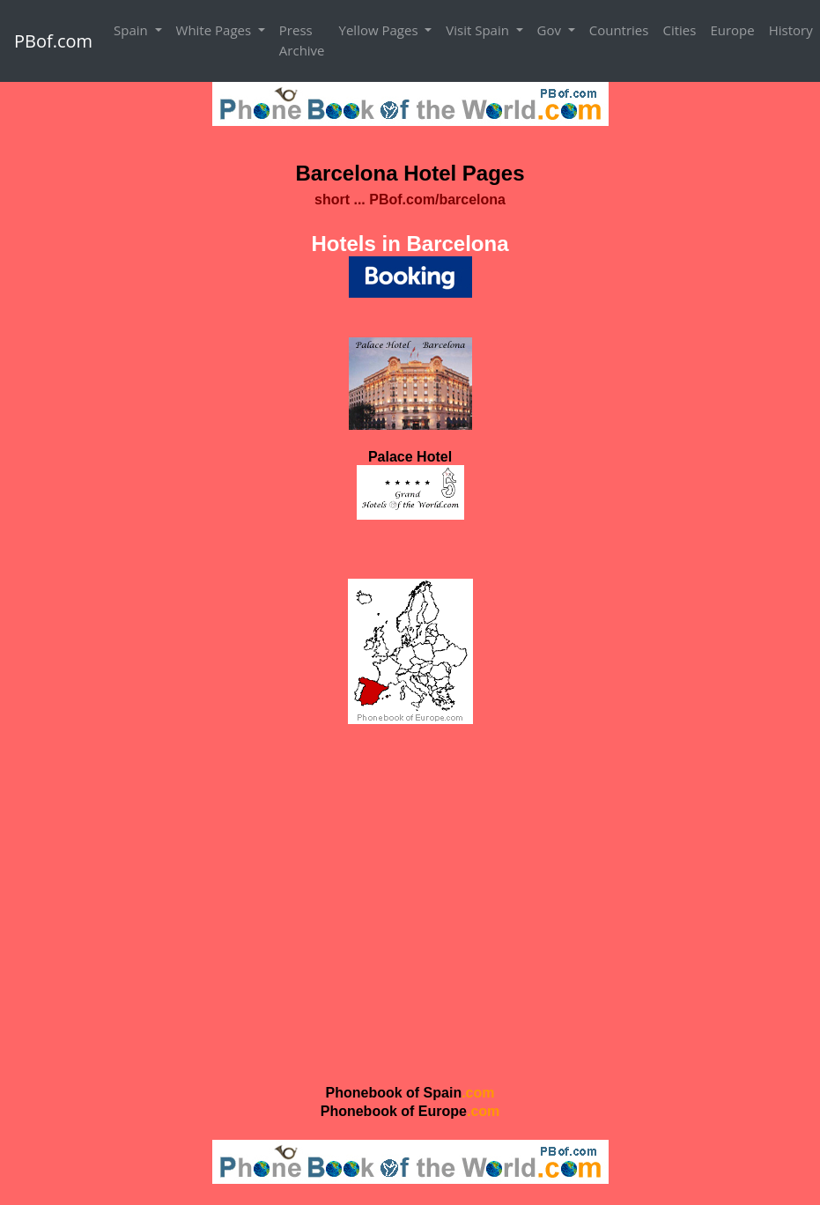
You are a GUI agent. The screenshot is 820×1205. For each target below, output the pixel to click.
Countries (619, 30)
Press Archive (302, 40)
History (791, 30)
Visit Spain (479, 30)
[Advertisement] (410, 903)
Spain (132, 30)
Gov (551, 30)
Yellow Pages (380, 30)
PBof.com (53, 41)
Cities (679, 30)
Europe (732, 30)
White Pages (215, 30)
